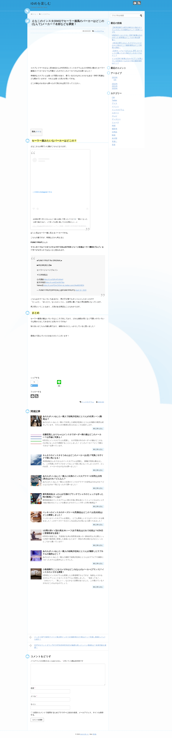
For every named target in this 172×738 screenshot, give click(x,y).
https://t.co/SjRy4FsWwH (53, 279)
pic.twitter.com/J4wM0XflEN (73, 285)
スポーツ (115, 113)
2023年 (115, 77)
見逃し (114, 141)
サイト (33, 704)
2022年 (115, 84)
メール (34, 696)
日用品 (114, 132)
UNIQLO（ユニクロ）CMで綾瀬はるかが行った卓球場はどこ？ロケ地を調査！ (127, 37)
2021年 (115, 86)
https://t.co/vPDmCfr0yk (52, 285)
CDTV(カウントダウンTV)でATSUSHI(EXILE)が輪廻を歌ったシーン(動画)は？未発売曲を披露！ (67, 646)
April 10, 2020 (81, 290)
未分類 (114, 138)
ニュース (115, 122)
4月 (115, 80)
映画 (113, 135)
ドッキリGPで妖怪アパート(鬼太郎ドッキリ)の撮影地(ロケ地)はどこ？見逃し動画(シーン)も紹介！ (67, 637)
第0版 (94, 734)
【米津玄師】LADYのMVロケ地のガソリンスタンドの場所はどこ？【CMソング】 (127, 30)
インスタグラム (99, 31)
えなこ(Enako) (37, 226)
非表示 (38, 131)
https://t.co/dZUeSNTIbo (55, 282)
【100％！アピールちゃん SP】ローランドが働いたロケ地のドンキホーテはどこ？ (127, 53)
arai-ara (101, 402)
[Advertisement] (68, 49)
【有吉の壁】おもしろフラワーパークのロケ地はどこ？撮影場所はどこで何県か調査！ (127, 45)
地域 (113, 126)
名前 (33, 688)
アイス (114, 103)
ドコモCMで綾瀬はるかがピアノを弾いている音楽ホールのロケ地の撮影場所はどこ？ (127, 61)
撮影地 (114, 129)
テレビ (114, 116)
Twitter (114, 100)
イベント (115, 106)
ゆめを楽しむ (41, 3)
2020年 (115, 88)
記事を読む (99, 428)
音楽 (113, 145)
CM (113, 97)
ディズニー (116, 119)
